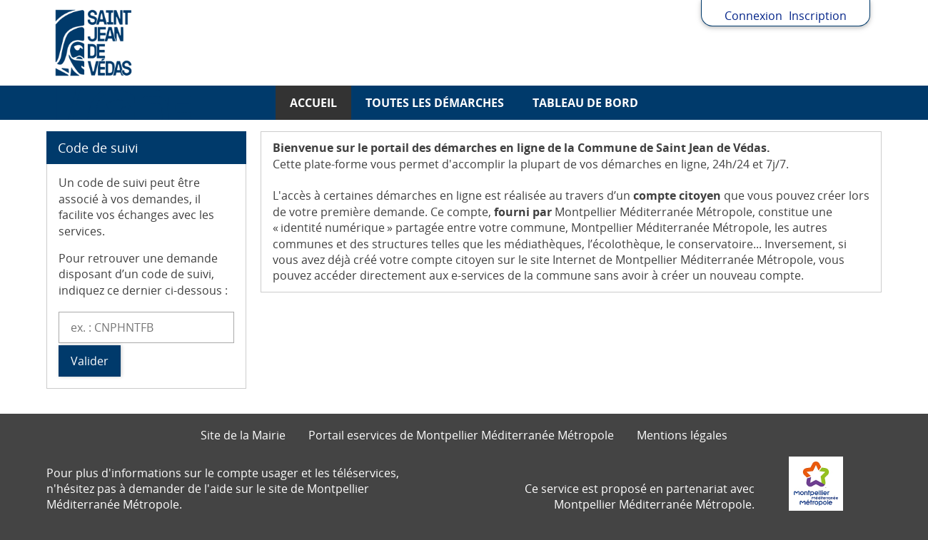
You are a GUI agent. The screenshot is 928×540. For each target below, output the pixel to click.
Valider (90, 361)
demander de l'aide (180, 488)
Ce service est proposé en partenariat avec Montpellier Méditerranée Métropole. (640, 496)
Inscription (818, 16)
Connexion (753, 16)
